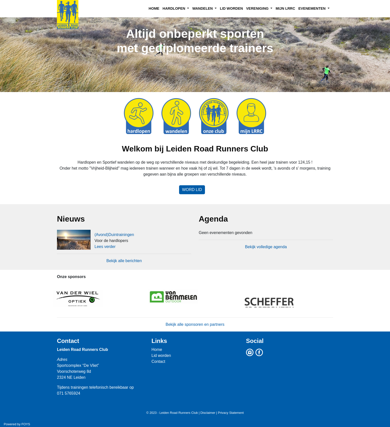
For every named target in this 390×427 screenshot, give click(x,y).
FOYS (25, 424)
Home (156, 349)
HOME (154, 8)
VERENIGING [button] (257, 8)
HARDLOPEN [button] (174, 8)
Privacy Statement (231, 413)
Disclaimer (207, 413)
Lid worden (161, 355)
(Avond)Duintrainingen (114, 235)
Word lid (192, 190)
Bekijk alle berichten (124, 261)
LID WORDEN (231, 8)
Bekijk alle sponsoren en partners (195, 324)
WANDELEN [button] (203, 8)
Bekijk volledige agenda (266, 247)
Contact (68, 340)
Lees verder (105, 246)
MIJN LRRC (285, 8)
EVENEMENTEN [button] (312, 8)
